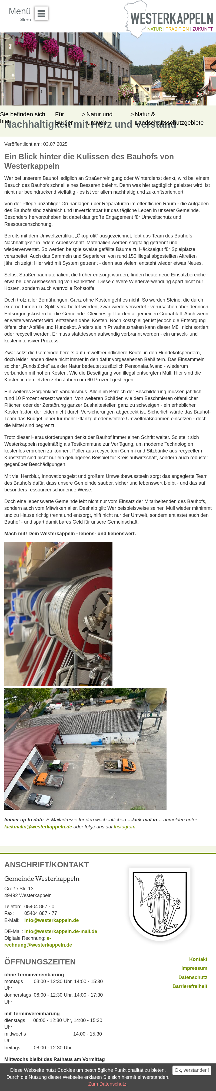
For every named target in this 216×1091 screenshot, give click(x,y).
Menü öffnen (43, 11)
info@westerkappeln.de (51, 920)
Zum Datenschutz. (108, 1084)
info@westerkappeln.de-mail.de (60, 931)
